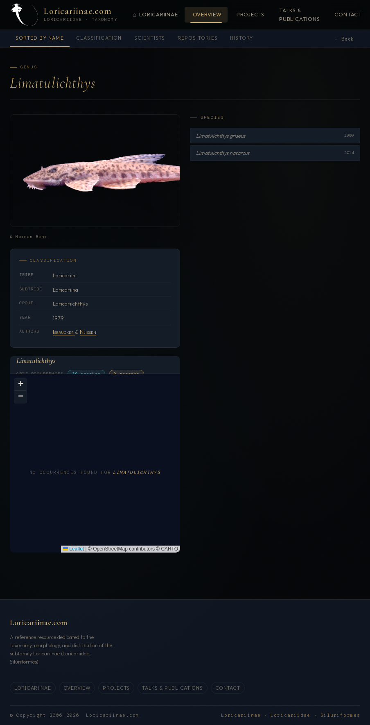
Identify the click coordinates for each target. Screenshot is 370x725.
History (241, 38)
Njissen (88, 332)
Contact (347, 14)
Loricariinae (155, 15)
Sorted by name (40, 38)
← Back (344, 39)
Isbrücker (64, 332)
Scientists (149, 38)
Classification (99, 38)
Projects (250, 14)
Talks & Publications (299, 14)
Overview (207, 14)
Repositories (198, 38)
